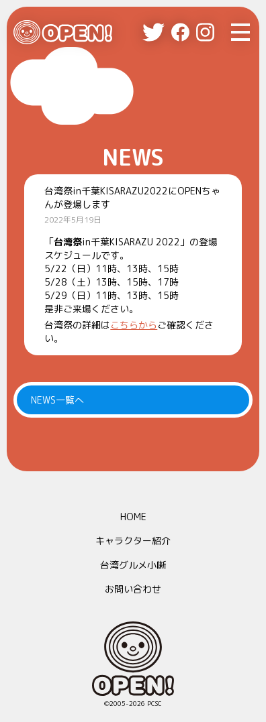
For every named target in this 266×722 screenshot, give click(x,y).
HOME (133, 516)
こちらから (133, 324)
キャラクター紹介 (133, 540)
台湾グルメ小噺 (133, 564)
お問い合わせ (133, 589)
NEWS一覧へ (57, 400)
